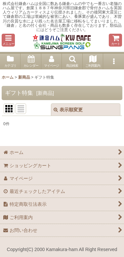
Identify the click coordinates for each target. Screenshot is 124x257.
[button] (8, 40)
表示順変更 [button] (68, 109)
